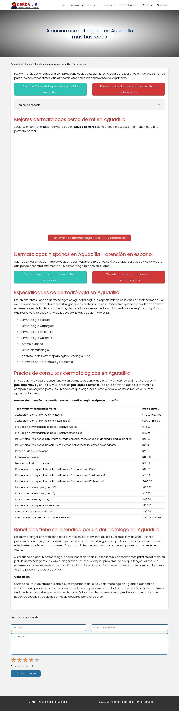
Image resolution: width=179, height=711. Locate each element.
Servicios (75, 5)
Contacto (162, 5)
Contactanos (36, 701)
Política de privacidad (55, 701)
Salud (146, 5)
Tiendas (107, 5)
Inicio (62, 5)
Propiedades (127, 5)
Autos (91, 5)
